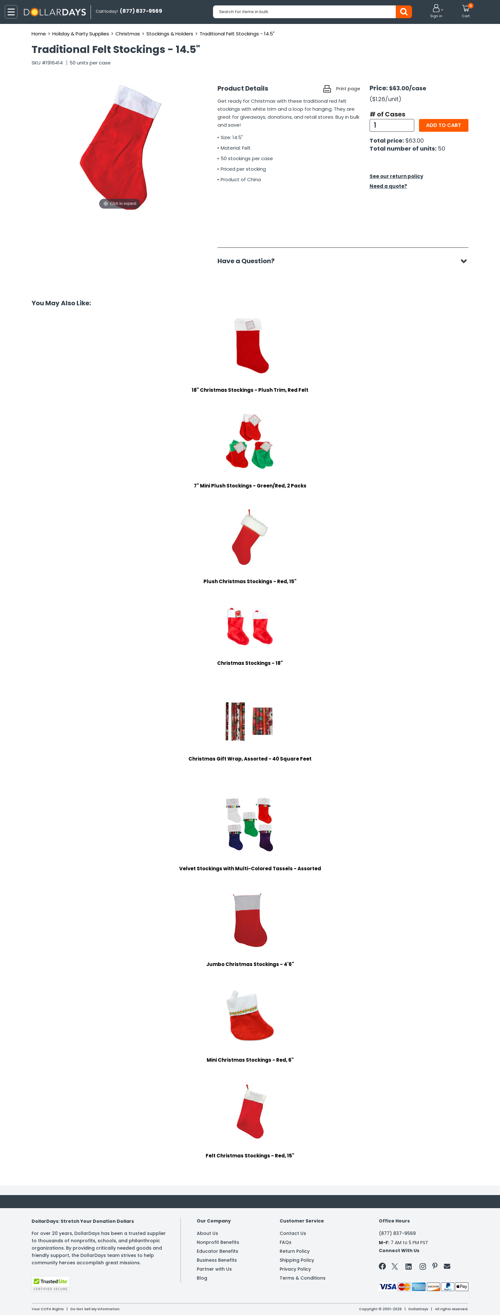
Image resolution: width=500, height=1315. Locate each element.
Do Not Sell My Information (95, 1308)
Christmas (127, 33)
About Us (207, 1233)
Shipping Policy (297, 1260)
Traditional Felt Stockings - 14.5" (237, 33)
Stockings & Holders (169, 33)
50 (441, 148)
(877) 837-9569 (397, 1233)
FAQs (285, 1242)
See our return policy (396, 176)
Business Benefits (217, 1260)
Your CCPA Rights (48, 1308)
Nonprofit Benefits (218, 1242)
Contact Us (293, 1233)
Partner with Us (214, 1269)
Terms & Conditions (303, 1278)
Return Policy (295, 1251)
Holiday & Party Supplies (80, 33)
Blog (202, 1278)
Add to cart (443, 125)
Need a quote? (388, 186)
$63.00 (414, 141)
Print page (348, 88)
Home (39, 33)
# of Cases (387, 114)
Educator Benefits (217, 1251)
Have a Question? (249, 260)
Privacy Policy (295, 1269)
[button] (436, 11)
